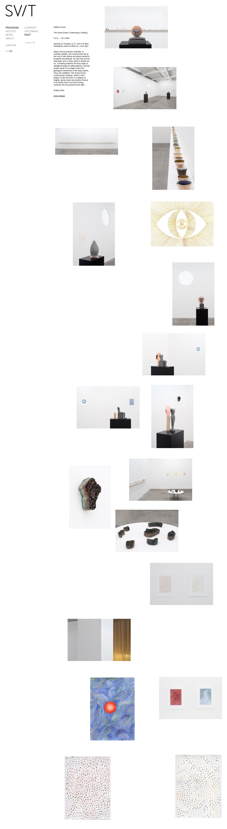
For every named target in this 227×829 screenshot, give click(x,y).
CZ (7, 51)
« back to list (29, 43)
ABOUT (10, 38)
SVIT (21, 10)
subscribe (11, 45)
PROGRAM (12, 27)
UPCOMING (31, 31)
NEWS (9, 35)
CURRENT (30, 27)
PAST (27, 35)
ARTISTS (11, 31)
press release (59, 96)
